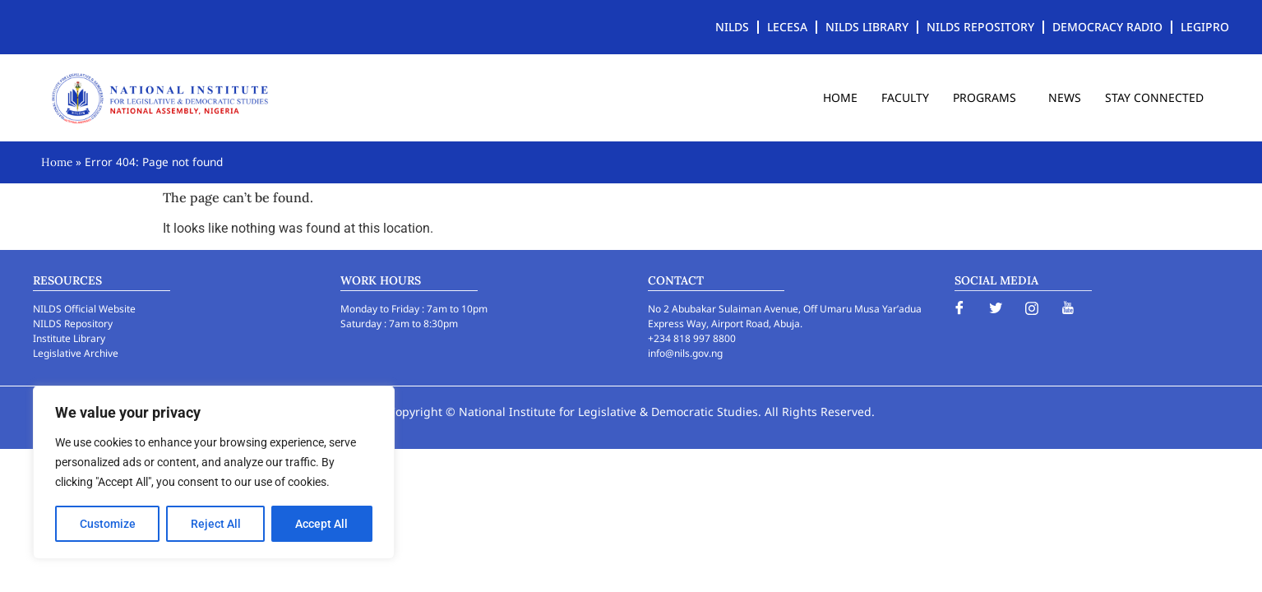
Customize (108, 523)
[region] (214, 472)
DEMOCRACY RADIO (1107, 27)
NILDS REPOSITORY (980, 27)
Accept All (322, 523)
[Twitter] (995, 307)
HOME (840, 97)
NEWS (1064, 97)
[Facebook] (959, 307)
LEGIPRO (1205, 27)
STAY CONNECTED (1154, 97)
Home (56, 162)
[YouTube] (1068, 307)
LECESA (787, 27)
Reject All (216, 523)
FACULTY (905, 97)
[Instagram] (1031, 307)
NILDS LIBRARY (866, 27)
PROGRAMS (988, 98)
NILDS (732, 27)
